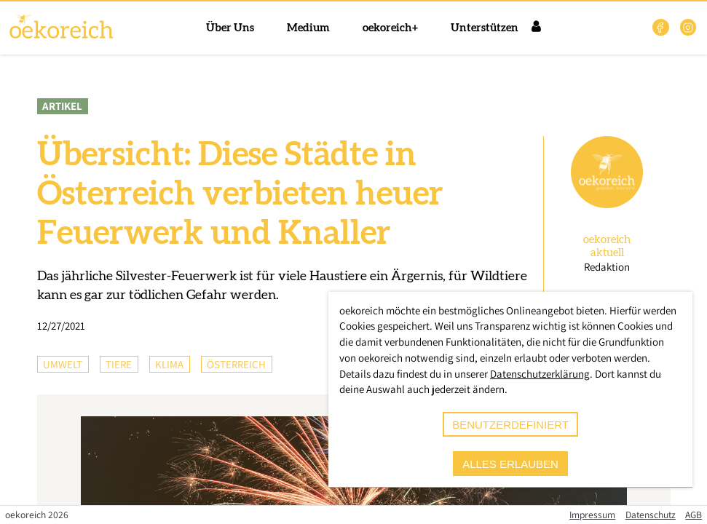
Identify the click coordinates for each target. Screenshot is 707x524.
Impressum (592, 514)
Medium (308, 28)
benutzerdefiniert (510, 424)
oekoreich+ (390, 28)
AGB (693, 514)
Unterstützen (484, 28)
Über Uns (230, 28)
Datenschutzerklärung (540, 374)
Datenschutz (650, 514)
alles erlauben (510, 464)
